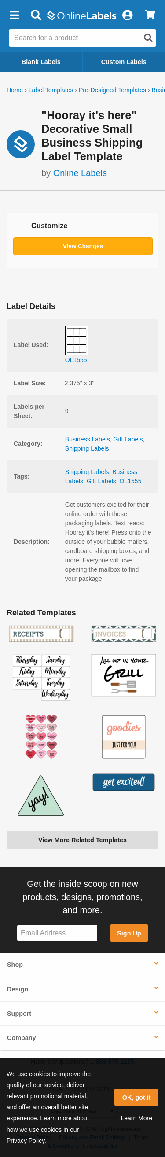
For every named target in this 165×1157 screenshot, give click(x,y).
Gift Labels (128, 439)
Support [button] (19, 1013)
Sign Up (129, 933)
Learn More (136, 1118)
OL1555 (131, 481)
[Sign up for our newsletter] (57, 933)
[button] (14, 15)
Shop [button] (15, 964)
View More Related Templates (82, 840)
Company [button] (21, 1037)
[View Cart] (149, 15)
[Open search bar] (36, 15)
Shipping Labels (87, 448)
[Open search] (148, 38)
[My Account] (127, 15)
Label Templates (51, 90)
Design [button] (17, 989)
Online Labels (80, 173)
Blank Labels (41, 61)
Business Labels (87, 439)
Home (15, 90)
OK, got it (136, 1097)
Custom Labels (124, 61)
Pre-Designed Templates (112, 90)
